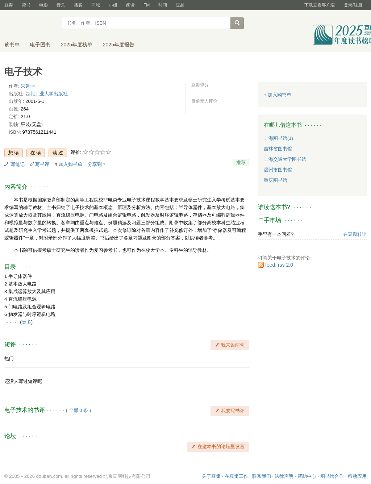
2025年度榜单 (76, 44)
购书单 (12, 44)
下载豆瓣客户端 (319, 5)
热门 (9, 358)
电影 (43, 5)
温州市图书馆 (278, 169)
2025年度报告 (118, 44)
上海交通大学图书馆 (285, 159)
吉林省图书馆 (278, 148)
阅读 (130, 5)
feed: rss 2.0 (279, 265)
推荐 (241, 162)
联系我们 (261, 476)
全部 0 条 (78, 410)
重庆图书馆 (275, 180)
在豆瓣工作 (236, 476)
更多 (26, 322)
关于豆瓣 (211, 476)
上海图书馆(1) (278, 138)
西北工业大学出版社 (46, 93)
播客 (78, 5)
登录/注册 (353, 5)
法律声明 (284, 476)
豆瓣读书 (30, 24)
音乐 (61, 5)
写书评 (42, 164)
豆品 (180, 5)
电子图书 (40, 44)
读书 (26, 5)
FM (146, 5)
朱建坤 (28, 86)
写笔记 (18, 164)
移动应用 (357, 476)
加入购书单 (70, 164)
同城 (95, 5)
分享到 (95, 164)
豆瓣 (8, 5)
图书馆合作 (332, 476)
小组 (113, 5)
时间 (162, 5)
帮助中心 (306, 476)
